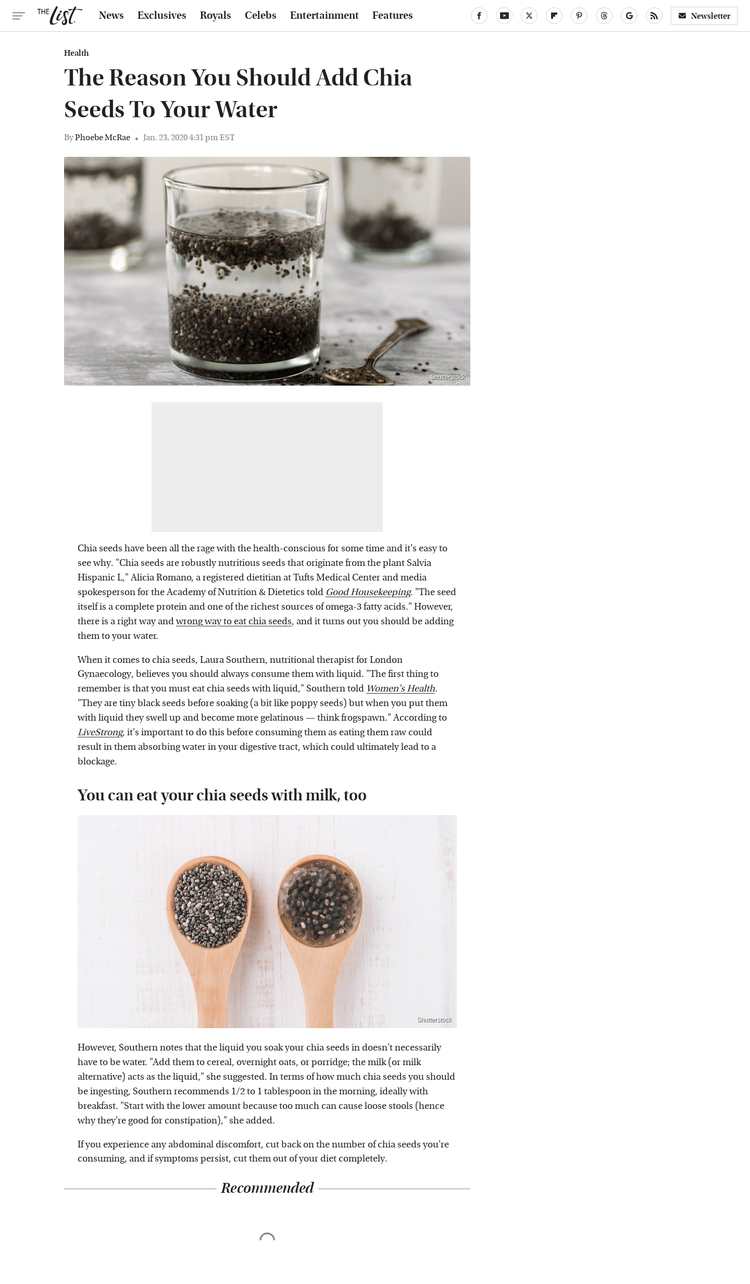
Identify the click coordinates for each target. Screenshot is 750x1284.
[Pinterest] (579, 15)
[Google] (629, 15)
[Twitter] (529, 15)
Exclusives (162, 15)
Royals (215, 15)
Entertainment (324, 15)
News (111, 15)
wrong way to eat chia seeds (234, 621)
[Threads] (604, 15)
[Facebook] (479, 15)
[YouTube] (504, 15)
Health (76, 53)
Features (392, 15)
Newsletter (704, 16)
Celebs (261, 15)
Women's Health (400, 688)
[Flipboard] (554, 15)
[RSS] (654, 15)
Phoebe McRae (102, 137)
